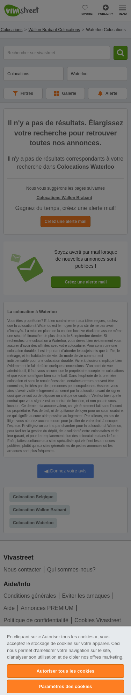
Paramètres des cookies (65, 686)
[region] (65, 660)
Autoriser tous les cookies (66, 671)
